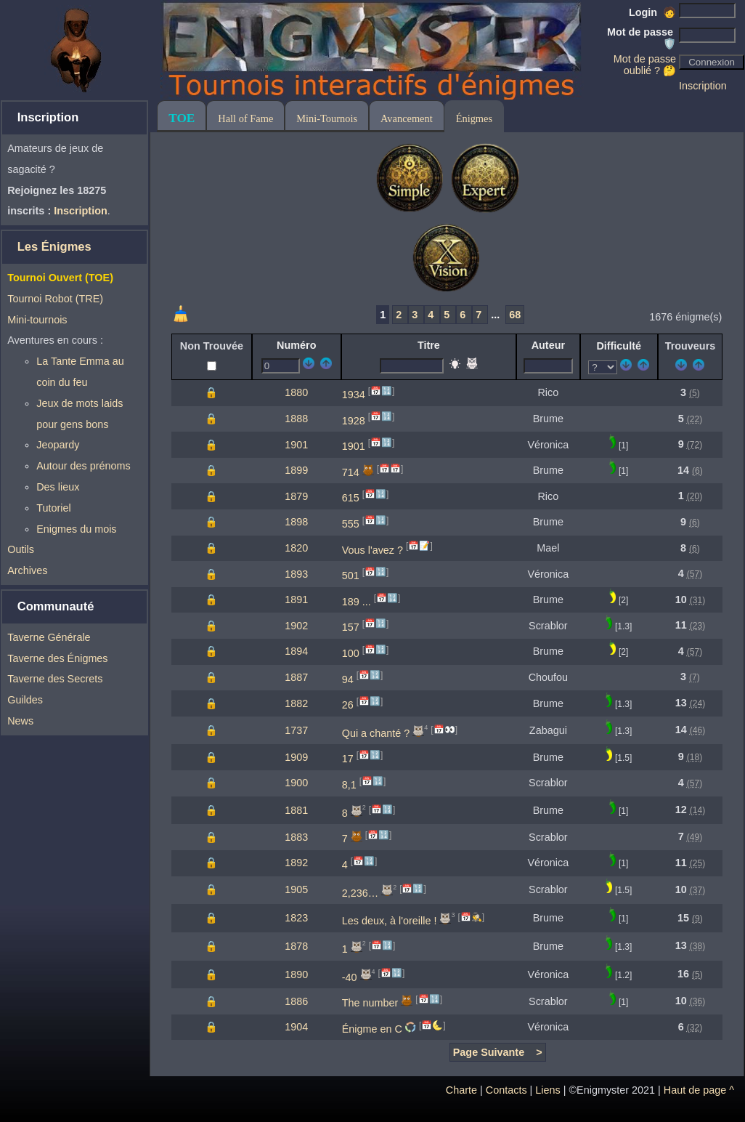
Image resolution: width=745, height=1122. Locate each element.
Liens (547, 1090)
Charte (461, 1090)
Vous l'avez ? (372, 549)
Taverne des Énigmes (57, 658)
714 (350, 472)
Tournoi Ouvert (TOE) (60, 277)
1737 (296, 730)
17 (348, 758)
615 (350, 498)
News (20, 721)
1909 (296, 757)
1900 (296, 782)
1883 (296, 837)
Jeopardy (57, 445)
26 (348, 705)
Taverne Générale (48, 637)
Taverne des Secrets (54, 679)
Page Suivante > (497, 1052)
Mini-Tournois (326, 118)
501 (350, 575)
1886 (296, 1001)
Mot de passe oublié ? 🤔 (645, 64)
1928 (353, 420)
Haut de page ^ (699, 1090)
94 (348, 679)
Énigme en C (372, 1029)
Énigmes (474, 118)
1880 (296, 392)
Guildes (25, 700)
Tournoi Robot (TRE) (55, 298)
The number (370, 1003)
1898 (296, 522)
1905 (296, 889)
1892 (296, 862)
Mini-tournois (37, 320)
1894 (296, 651)
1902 (296, 625)
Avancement (406, 118)
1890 (296, 974)
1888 (296, 418)
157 (350, 627)
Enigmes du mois (76, 529)
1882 (296, 703)
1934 (353, 394)
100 (350, 653)
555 (350, 524)
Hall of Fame (245, 118)
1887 (296, 677)
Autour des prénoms (83, 466)
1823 (296, 918)
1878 (296, 946)
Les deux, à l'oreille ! (389, 921)
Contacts (506, 1090)
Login (652, 12)
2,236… (360, 892)
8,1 (349, 785)
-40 (349, 976)
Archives (27, 570)
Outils (20, 549)
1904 (296, 1027)
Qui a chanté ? (376, 733)
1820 (296, 548)
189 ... (356, 602)
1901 (296, 445)
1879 (296, 496)
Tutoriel (53, 508)
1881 (296, 810)
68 (515, 314)
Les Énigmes (54, 247)
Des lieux (57, 487)
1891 (296, 599)
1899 (296, 470)
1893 (296, 574)
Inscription (703, 86)
